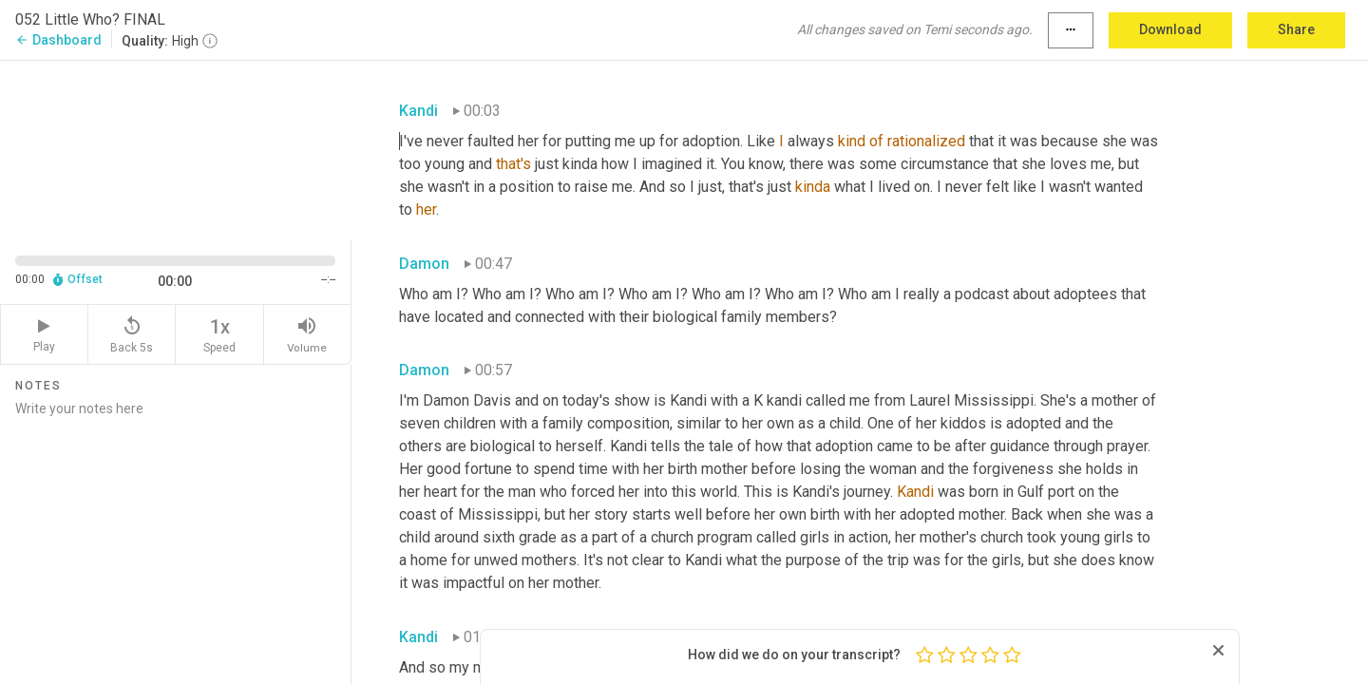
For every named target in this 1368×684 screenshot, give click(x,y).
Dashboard (58, 40)
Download (1170, 29)
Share (1296, 29)
